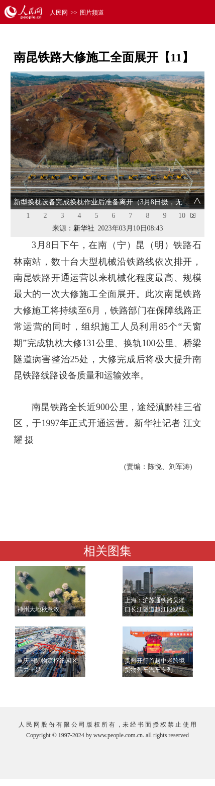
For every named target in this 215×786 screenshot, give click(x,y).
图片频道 (92, 12)
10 (181, 215)
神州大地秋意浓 (38, 609)
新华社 (83, 228)
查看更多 (175, 689)
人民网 (59, 12)
